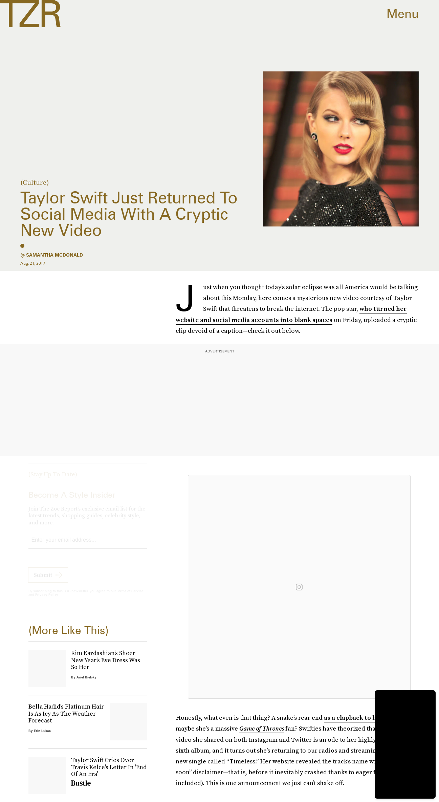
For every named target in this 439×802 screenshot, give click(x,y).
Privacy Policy (46, 601)
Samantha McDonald (54, 255)
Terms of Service (130, 597)
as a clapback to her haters (364, 717)
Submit (43, 581)
